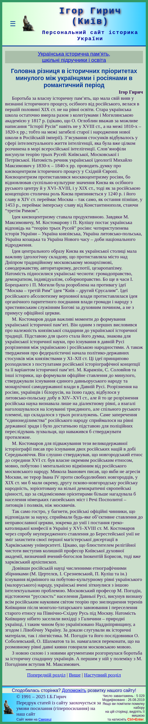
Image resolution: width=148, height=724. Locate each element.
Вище (75, 675)
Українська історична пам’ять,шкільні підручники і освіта (74, 57)
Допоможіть (74, 690)
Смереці (44, 719)
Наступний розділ (102, 675)
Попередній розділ (46, 675)
